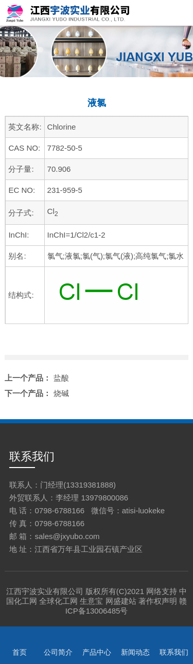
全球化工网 (58, 601)
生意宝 (91, 601)
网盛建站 (121, 601)
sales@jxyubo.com (66, 536)
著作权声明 (157, 601)
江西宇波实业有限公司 (44, 591)
